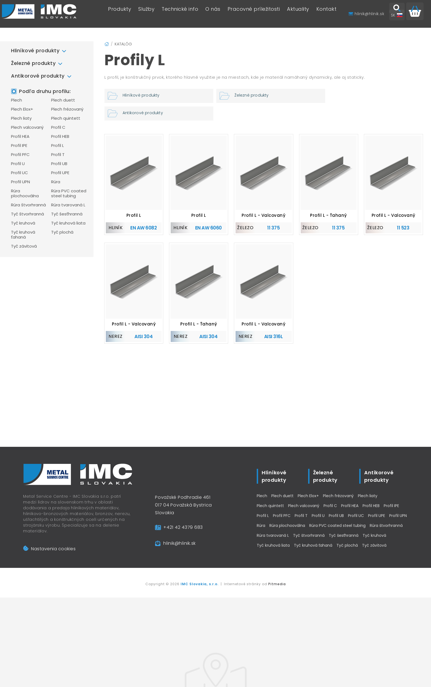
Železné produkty (33, 63)
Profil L (57, 145)
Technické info (180, 13)
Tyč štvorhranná (27, 214)
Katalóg (123, 44)
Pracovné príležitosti (254, 13)
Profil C (58, 127)
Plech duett (63, 100)
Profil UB (59, 163)
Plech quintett (65, 118)
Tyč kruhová (23, 223)
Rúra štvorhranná (28, 204)
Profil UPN (20, 181)
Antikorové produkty (38, 75)
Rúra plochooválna (25, 193)
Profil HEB (60, 136)
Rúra (55, 181)
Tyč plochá (62, 232)
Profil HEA (20, 136)
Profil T (58, 154)
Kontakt (326, 13)
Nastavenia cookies (49, 549)
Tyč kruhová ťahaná (23, 235)
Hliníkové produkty (35, 50)
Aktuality (298, 13)
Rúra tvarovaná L (68, 204)
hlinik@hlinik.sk (179, 543)
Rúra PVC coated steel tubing (68, 193)
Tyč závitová (24, 246)
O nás (212, 13)
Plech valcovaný (27, 127)
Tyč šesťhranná (66, 214)
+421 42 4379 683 (183, 527)
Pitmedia (277, 584)
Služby (146, 13)
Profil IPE (19, 145)
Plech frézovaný (67, 109)
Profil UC (19, 172)
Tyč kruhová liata (68, 223)
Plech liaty (21, 118)
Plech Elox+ (22, 109)
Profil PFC (20, 154)
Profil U (18, 163)
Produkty (119, 13)
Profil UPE (60, 172)
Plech (16, 100)
